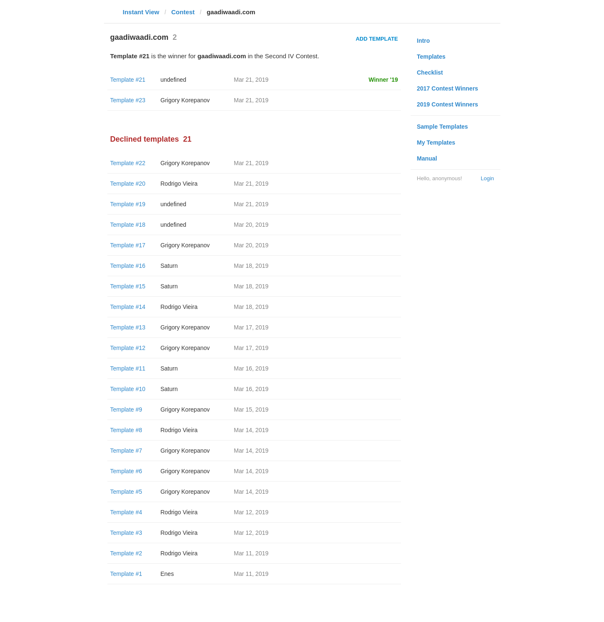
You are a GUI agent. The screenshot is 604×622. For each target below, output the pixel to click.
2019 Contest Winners (447, 104)
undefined (174, 79)
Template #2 (126, 553)
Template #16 (128, 265)
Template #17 (128, 245)
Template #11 (128, 368)
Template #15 (128, 286)
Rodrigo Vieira (179, 183)
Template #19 (128, 204)
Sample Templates (442, 126)
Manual (427, 158)
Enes (167, 573)
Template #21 (128, 79)
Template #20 (128, 183)
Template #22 (128, 163)
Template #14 (128, 306)
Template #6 (126, 471)
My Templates (436, 142)
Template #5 (126, 491)
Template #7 (126, 450)
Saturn (169, 265)
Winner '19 (383, 79)
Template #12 (128, 348)
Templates (431, 56)
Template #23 (128, 100)
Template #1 (126, 573)
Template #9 (126, 409)
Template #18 (128, 224)
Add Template (377, 39)
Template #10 (128, 389)
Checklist (430, 72)
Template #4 (126, 512)
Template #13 (128, 327)
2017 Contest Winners (447, 88)
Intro (423, 40)
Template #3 (126, 532)
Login (487, 178)
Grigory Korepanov (185, 100)
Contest (183, 12)
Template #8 (126, 430)
